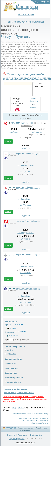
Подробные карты (41, 428)
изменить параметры (33, 21)
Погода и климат (25, 430)
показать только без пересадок (16, 389)
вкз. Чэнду (13, 132)
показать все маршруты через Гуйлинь (19, 393)
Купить (8, 141)
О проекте (11, 435)
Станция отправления (15, 347)
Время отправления (14, 378)
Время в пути (11, 373)
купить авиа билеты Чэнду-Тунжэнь (35, 421)
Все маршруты (11, 321)
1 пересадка (9, 332)
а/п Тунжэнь (25, 171)
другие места (11, 354)
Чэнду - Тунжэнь (20, 123)
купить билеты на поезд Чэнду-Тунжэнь (33, 418)
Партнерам (22, 435)
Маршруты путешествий (25, 428)
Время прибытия (13, 382)
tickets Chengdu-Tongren (39, 423)
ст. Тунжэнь (37, 132)
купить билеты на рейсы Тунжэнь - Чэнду (35, 413)
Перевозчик (10, 364)
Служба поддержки (16, 439)
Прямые (8, 325)
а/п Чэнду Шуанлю (25, 165)
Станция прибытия (14, 359)
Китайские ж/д (27, 126)
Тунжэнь (21, 408)
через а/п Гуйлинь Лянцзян (27, 154)
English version (36, 435)
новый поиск (13, 21)
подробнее (26, 148)
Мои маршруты (26, 14)
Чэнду (14, 408)
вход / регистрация (42, 2)
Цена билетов (11, 368)
